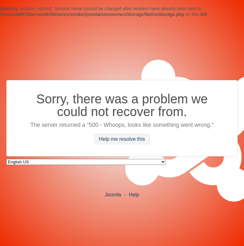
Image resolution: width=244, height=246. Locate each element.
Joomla (113, 194)
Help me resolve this (122, 139)
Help (134, 194)
